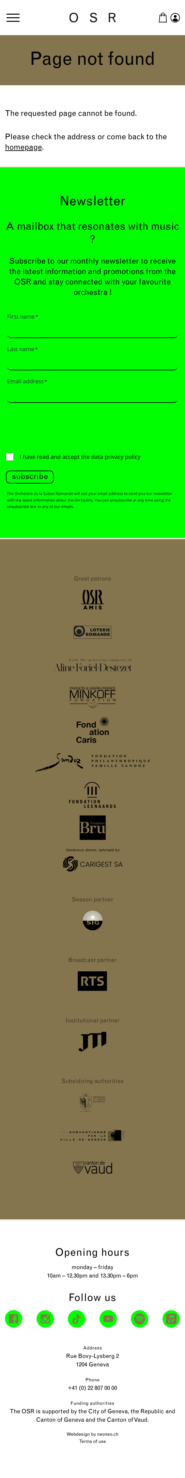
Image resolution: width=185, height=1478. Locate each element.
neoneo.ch (107, 1434)
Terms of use (92, 1441)
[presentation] (55, 426)
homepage (23, 148)
